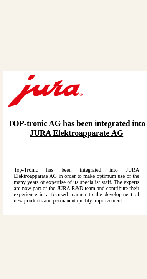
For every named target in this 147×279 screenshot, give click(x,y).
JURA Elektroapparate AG (76, 133)
